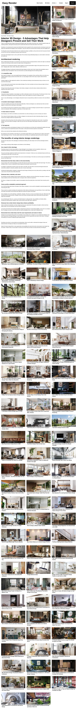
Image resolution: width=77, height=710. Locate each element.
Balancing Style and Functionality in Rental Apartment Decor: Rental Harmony (62, 232)
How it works (40, 3)
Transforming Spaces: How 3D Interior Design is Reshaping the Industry (13, 330)
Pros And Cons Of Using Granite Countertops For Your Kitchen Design (38, 608)
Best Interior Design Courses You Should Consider (61, 444)
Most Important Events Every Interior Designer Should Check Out (63, 346)
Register (73, 3)
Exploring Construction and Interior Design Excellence (62, 199)
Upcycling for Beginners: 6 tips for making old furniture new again (37, 461)
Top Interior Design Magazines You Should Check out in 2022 (63, 526)
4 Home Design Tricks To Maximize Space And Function (12, 640)
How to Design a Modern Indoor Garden (36, 525)
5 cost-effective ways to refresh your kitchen (62, 280)
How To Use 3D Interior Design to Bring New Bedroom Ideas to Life (12, 608)
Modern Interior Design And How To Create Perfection (11, 526)
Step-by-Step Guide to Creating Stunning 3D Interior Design (62, 36)
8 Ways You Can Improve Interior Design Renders (13, 394)
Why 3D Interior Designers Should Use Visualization (61, 657)
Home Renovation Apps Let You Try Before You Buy (12, 559)
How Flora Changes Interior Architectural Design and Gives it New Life (38, 706)
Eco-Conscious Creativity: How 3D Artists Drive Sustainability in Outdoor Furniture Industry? (63, 297)
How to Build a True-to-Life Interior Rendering (12, 623)
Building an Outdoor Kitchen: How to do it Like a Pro (13, 493)
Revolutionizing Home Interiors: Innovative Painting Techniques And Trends (62, 216)
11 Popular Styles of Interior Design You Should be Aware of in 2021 (63, 640)
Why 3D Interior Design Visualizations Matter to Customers (12, 673)
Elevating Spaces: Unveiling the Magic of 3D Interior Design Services (62, 167)
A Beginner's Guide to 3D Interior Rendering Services (62, 68)
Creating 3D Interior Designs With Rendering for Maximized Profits (13, 657)
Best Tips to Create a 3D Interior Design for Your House (63, 591)
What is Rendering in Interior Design (35, 280)
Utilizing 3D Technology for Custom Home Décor (63, 313)
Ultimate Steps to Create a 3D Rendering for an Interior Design (63, 363)
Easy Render (3, 35)
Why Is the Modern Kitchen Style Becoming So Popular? (12, 510)
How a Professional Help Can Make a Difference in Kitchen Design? (38, 363)
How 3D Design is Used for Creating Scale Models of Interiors (63, 248)
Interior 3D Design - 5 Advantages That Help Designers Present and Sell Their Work (25, 39)
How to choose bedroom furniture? (35, 558)
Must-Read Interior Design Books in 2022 (11, 443)
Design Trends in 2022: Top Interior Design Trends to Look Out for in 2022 (62, 575)
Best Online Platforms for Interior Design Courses (38, 541)
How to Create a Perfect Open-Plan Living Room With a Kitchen (38, 412)
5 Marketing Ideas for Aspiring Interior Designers (38, 427)
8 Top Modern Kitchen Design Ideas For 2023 (12, 411)
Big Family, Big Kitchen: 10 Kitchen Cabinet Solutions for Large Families (12, 363)
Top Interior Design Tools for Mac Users (36, 443)
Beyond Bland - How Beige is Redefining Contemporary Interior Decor (11, 281)
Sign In (66, 3)
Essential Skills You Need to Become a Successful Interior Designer (36, 248)
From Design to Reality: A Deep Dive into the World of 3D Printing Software (37, 346)
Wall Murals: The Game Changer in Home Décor (38, 264)
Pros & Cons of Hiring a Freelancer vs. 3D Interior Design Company (38, 673)
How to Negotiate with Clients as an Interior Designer (37, 624)
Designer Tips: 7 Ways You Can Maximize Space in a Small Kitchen (63, 477)
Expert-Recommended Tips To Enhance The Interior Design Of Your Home (62, 510)
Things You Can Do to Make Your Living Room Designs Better (12, 428)
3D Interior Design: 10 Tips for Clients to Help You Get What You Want (63, 690)
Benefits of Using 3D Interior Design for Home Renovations (62, 52)
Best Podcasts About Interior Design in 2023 (62, 329)
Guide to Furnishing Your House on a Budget (12, 460)
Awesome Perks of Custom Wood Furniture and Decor (38, 640)
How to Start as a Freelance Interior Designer (12, 247)
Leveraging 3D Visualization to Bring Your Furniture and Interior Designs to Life (36, 297)
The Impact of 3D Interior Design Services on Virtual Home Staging (62, 134)
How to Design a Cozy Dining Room (35, 476)
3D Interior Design (10, 35)
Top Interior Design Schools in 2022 (60, 427)
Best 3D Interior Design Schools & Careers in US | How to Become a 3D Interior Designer (63, 608)
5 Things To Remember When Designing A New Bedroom (38, 657)
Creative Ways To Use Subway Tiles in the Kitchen (36, 395)
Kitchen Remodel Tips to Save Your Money (62, 460)
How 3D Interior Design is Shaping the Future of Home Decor (63, 101)
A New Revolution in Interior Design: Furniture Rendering (62, 412)
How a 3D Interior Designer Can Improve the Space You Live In (62, 624)
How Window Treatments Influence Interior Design (11, 297)
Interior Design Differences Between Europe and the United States (13, 690)
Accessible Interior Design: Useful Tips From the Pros (38, 493)
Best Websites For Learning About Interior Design (63, 492)
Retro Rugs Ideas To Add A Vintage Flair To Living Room (63, 379)
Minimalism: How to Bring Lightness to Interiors (13, 264)
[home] (9, 3)
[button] (54, 3)
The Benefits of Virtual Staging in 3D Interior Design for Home (62, 85)
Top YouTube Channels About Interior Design (12, 313)
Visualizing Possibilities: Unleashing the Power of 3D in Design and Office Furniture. (38, 314)
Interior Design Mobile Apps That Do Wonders (12, 541)
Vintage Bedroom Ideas (32, 574)
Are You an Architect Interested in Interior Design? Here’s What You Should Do (11, 379)
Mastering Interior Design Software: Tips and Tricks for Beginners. (62, 150)
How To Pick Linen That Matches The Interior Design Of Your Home (37, 591)
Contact (61, 3)
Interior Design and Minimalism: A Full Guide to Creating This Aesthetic (63, 673)
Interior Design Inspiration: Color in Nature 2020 (38, 689)
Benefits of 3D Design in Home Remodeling (37, 329)
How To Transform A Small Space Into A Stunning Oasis (63, 265)
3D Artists (47, 3)
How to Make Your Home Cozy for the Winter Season (62, 395)
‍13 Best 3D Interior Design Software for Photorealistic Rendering (11, 346)
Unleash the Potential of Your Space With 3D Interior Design (62, 118)
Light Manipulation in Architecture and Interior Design (12, 706)
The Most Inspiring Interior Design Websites (62, 541)
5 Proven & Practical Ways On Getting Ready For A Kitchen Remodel (38, 510)
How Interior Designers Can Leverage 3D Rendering (36, 379)
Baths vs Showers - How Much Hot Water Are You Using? (13, 477)
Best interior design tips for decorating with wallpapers (12, 575)
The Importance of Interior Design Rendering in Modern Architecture (63, 19)
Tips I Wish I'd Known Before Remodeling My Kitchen (62, 559)
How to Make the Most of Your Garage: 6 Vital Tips (62, 183)
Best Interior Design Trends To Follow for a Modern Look (11, 591)
